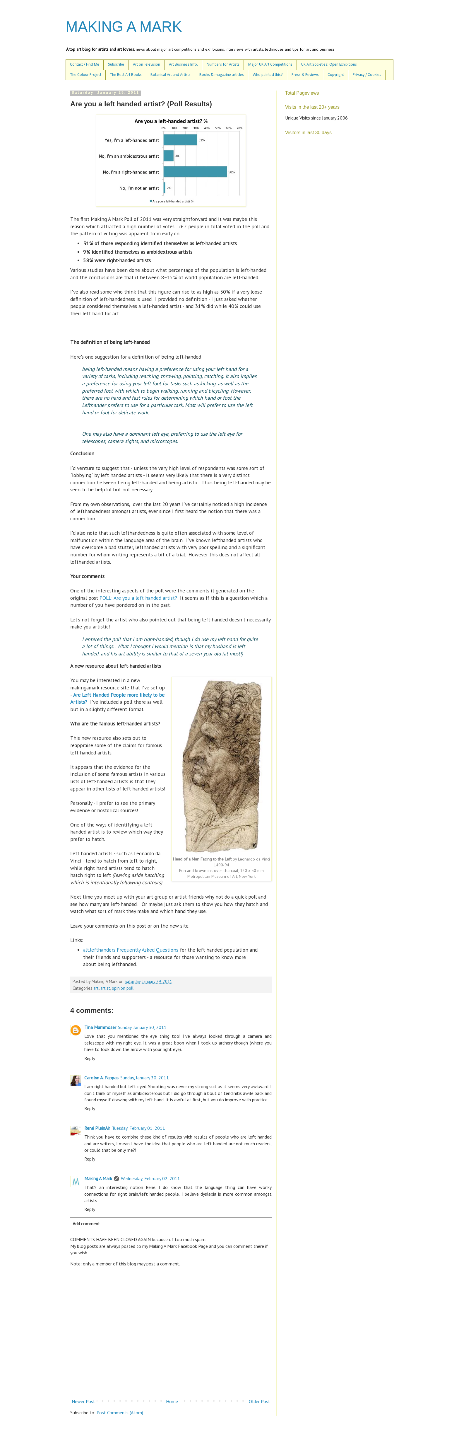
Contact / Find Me (84, 64)
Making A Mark (98, 1178)
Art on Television (146, 64)
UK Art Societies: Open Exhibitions (329, 64)
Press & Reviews (305, 75)
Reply (89, 1058)
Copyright (336, 75)
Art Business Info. (183, 64)
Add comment (86, 1223)
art (96, 988)
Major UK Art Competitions (270, 64)
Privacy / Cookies (367, 75)
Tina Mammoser (100, 1027)
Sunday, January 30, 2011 (142, 1027)
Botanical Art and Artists (170, 75)
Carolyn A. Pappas (101, 1078)
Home (172, 1401)
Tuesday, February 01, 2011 (138, 1128)
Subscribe (116, 64)
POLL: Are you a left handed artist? (140, 597)
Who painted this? (268, 75)
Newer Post (83, 1401)
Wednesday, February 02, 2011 (150, 1178)
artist (105, 988)
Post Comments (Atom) (120, 1412)
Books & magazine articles (221, 75)
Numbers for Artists (223, 64)
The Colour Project (85, 75)
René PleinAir (97, 1128)
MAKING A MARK (124, 26)
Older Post (259, 1401)
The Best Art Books (126, 75)
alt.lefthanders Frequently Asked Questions (130, 949)
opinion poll (122, 988)
